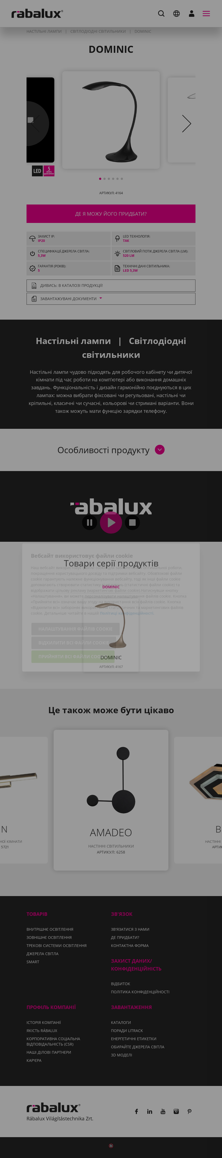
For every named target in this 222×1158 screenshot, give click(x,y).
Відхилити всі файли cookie (73, 614)
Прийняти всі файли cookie (72, 628)
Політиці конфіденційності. (127, 584)
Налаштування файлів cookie (75, 601)
